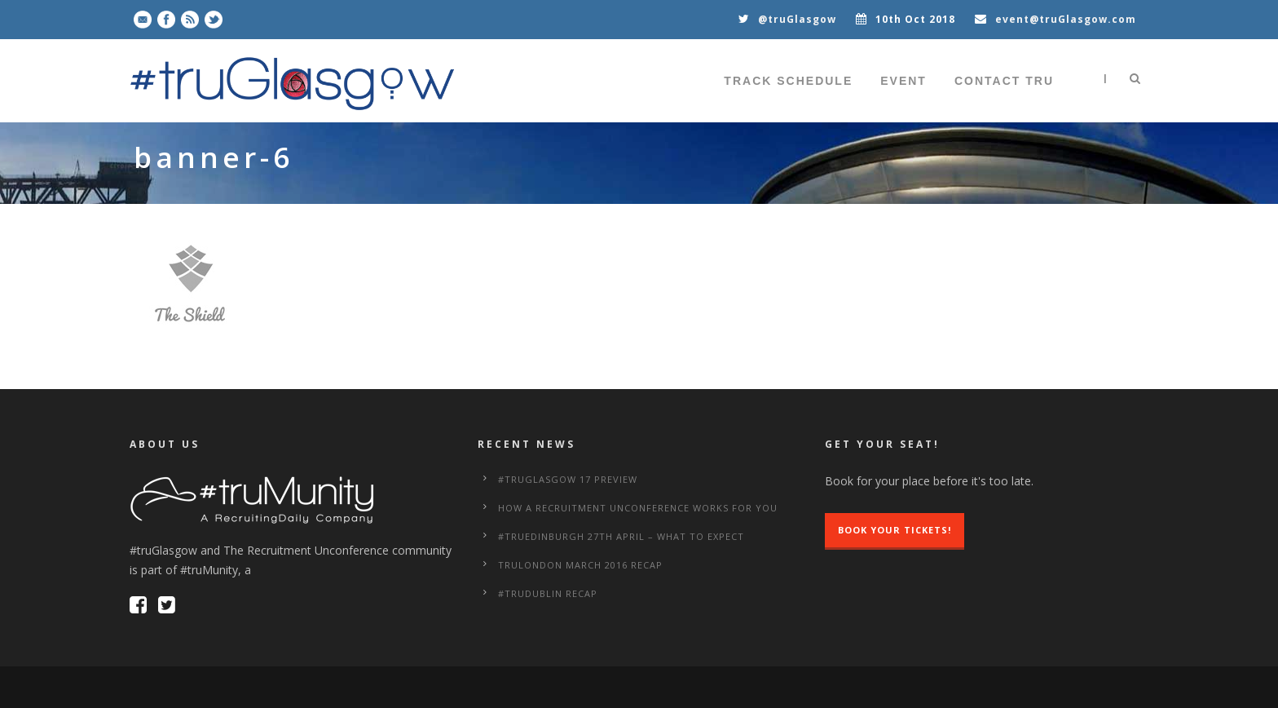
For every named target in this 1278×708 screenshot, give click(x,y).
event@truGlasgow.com (1065, 19)
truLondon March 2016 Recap (580, 565)
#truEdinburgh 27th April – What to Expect (621, 536)
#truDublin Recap (547, 593)
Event (903, 80)
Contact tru (1004, 80)
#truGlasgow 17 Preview (567, 479)
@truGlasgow (797, 19)
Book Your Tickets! (894, 530)
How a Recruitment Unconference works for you (638, 508)
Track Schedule (788, 80)
